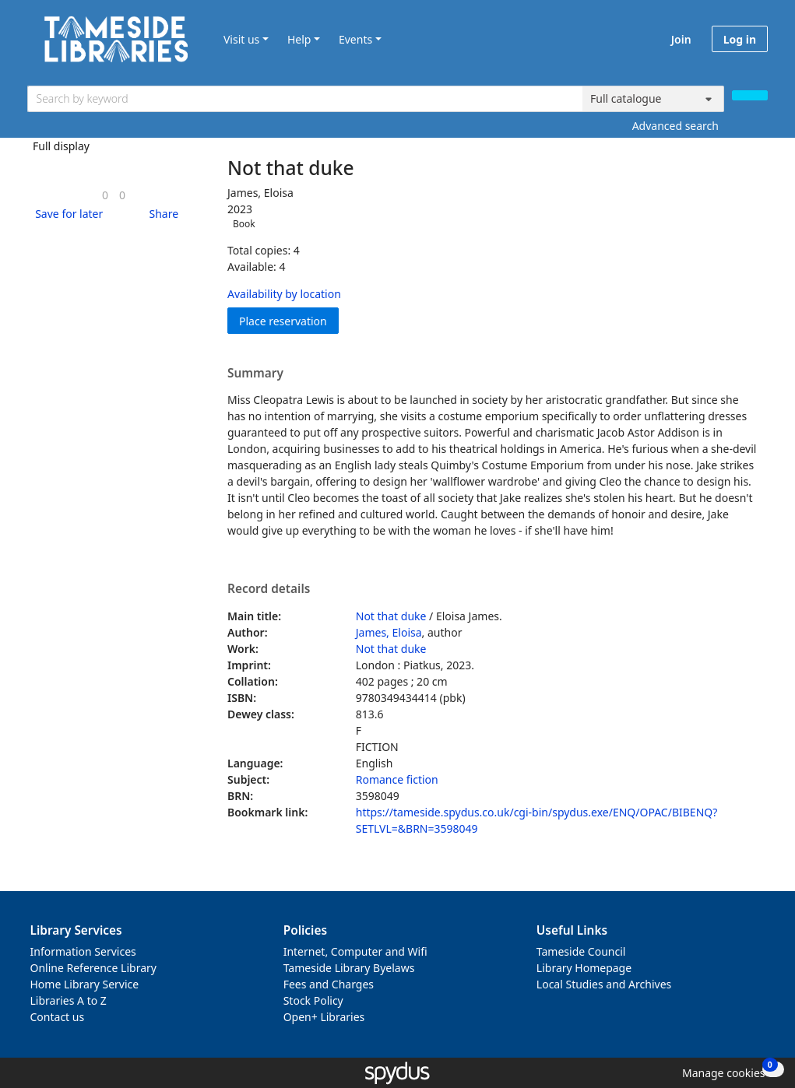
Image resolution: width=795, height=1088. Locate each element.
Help (299, 39)
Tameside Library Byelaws (349, 967)
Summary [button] (255, 374)
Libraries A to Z (68, 1000)
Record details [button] (268, 589)
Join (681, 39)
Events (355, 39)
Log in (739, 39)
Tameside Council (581, 951)
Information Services (83, 951)
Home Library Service (84, 984)
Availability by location (284, 293)
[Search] (750, 95)
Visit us (241, 39)
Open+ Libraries (324, 1016)
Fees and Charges (328, 984)
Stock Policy (313, 1000)
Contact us (57, 1016)
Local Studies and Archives (603, 984)
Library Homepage (583, 967)
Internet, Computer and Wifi (355, 951)
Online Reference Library (93, 967)
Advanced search (675, 125)
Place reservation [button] (289, 320)
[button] (66, 213)
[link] (105, 195)
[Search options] (653, 99)
